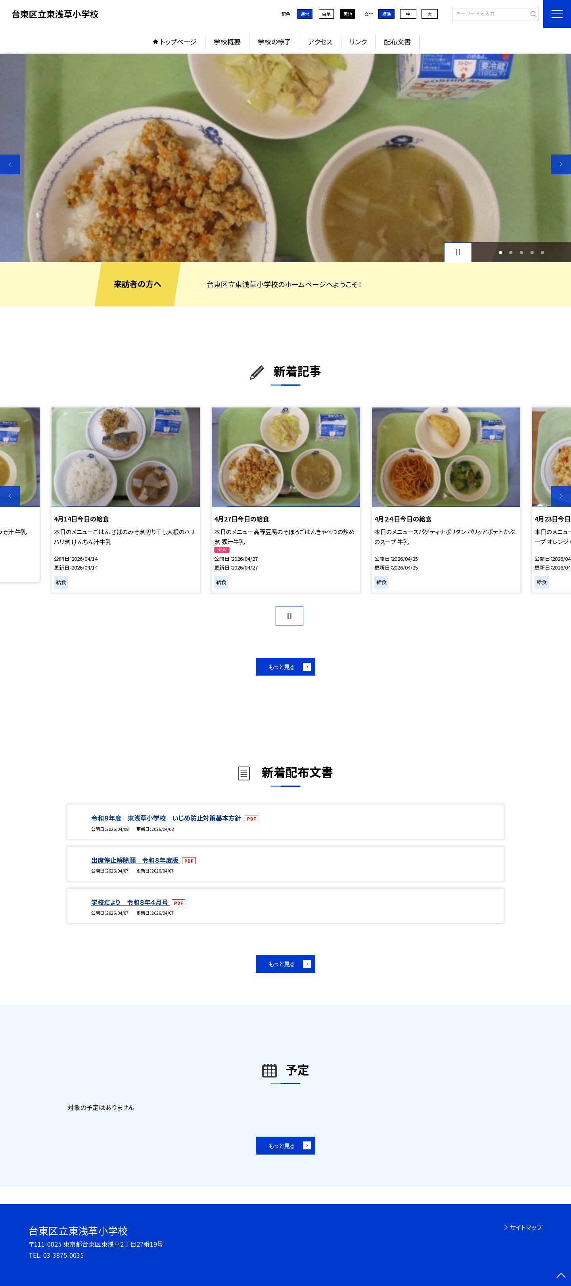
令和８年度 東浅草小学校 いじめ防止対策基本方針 (167, 818)
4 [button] (532, 252)
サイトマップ (526, 1227)
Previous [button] (10, 164)
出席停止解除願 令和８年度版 (135, 860)
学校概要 (227, 41)
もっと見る (281, 666)
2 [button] (511, 252)
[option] (285, 158)
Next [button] (561, 164)
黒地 (347, 14)
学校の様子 (274, 41)
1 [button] (500, 252)
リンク (358, 41)
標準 (386, 14)
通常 (305, 14)
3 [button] (521, 252)
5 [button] (542, 252)
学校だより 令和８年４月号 (130, 902)
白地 (326, 14)
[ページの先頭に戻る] (561, 1276)
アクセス (320, 41)
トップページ (178, 41)
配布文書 (397, 41)
